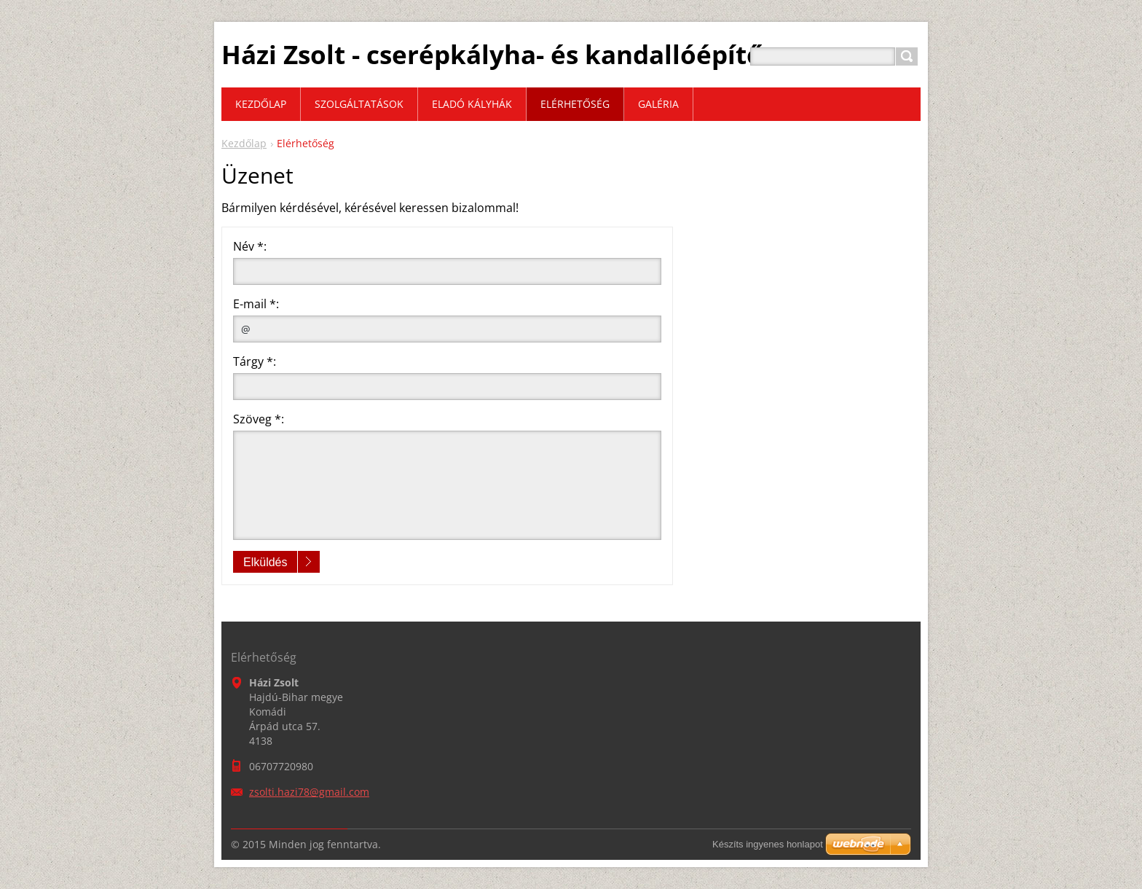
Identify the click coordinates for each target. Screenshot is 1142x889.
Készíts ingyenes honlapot (767, 844)
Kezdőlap (244, 143)
